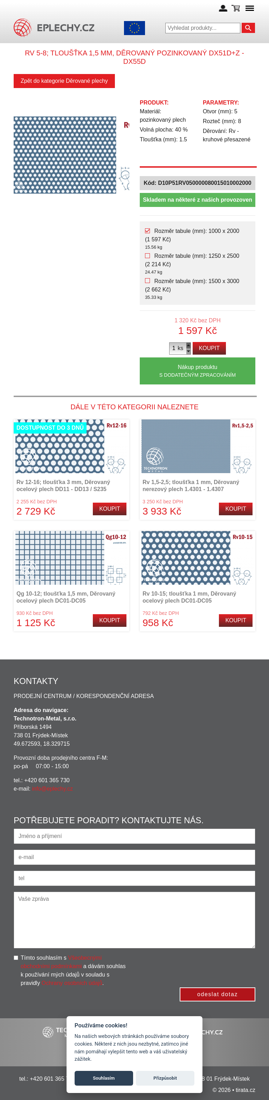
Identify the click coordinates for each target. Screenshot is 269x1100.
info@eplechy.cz (52, 789)
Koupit (209, 348)
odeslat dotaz (217, 994)
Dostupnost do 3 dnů (50, 428)
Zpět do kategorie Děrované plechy (64, 81)
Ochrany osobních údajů (72, 983)
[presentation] (202, 967)
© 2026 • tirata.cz (234, 1090)
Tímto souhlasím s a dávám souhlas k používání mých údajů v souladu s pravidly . (73, 970)
